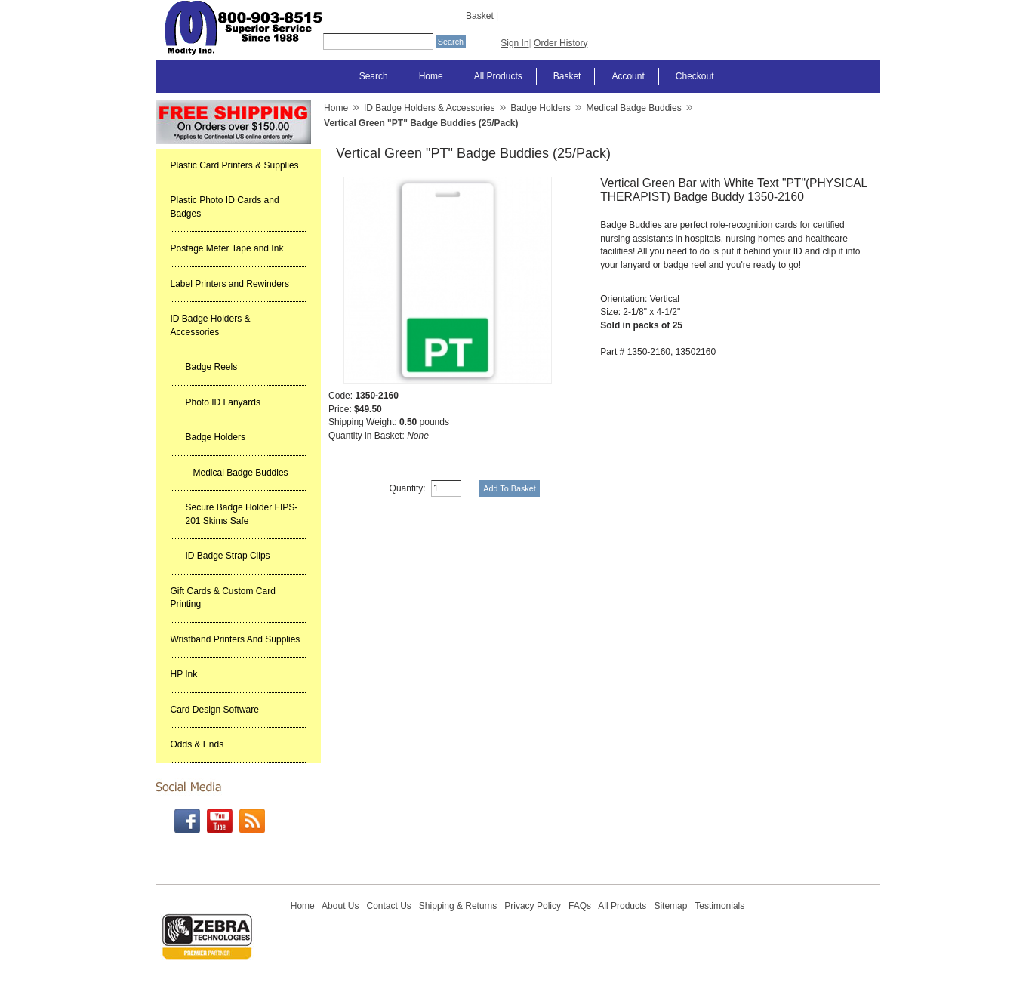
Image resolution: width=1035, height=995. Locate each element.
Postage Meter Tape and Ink (227, 248)
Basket (480, 16)
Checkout (695, 76)
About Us (340, 906)
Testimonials (719, 906)
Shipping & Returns (458, 906)
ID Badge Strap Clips (228, 555)
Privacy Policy (532, 906)
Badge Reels (212, 367)
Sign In (514, 43)
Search (373, 76)
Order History (560, 43)
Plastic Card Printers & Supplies (235, 165)
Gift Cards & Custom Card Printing (223, 598)
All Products (498, 76)
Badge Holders (215, 437)
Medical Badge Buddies (240, 472)
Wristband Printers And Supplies (235, 639)
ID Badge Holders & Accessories (211, 325)
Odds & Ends (197, 744)
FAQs (579, 906)
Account (627, 76)
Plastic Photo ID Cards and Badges (225, 207)
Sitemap (670, 906)
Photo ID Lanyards (223, 402)
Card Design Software (215, 709)
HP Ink (184, 674)
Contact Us (388, 906)
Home (431, 76)
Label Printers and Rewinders (230, 284)
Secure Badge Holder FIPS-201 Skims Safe (242, 514)
